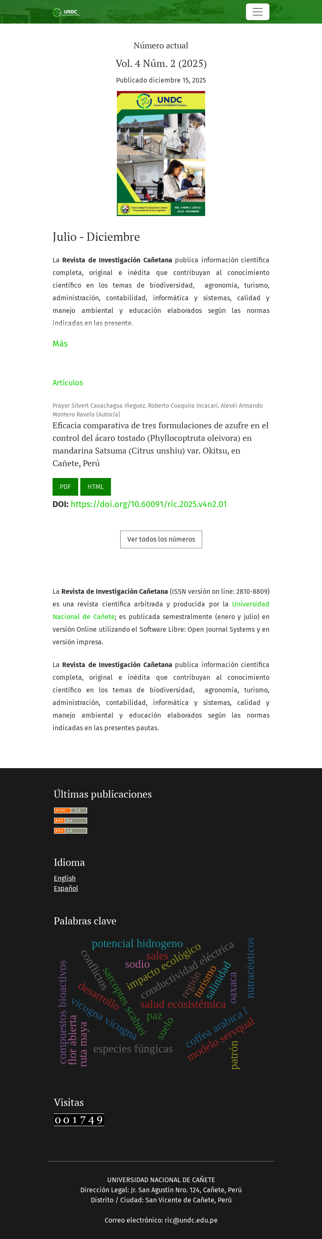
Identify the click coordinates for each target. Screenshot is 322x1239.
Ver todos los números (161, 539)
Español (66, 888)
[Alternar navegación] (257, 11)
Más (60, 344)
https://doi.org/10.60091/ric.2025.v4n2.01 (149, 504)
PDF (65, 487)
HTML (95, 487)
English (65, 878)
